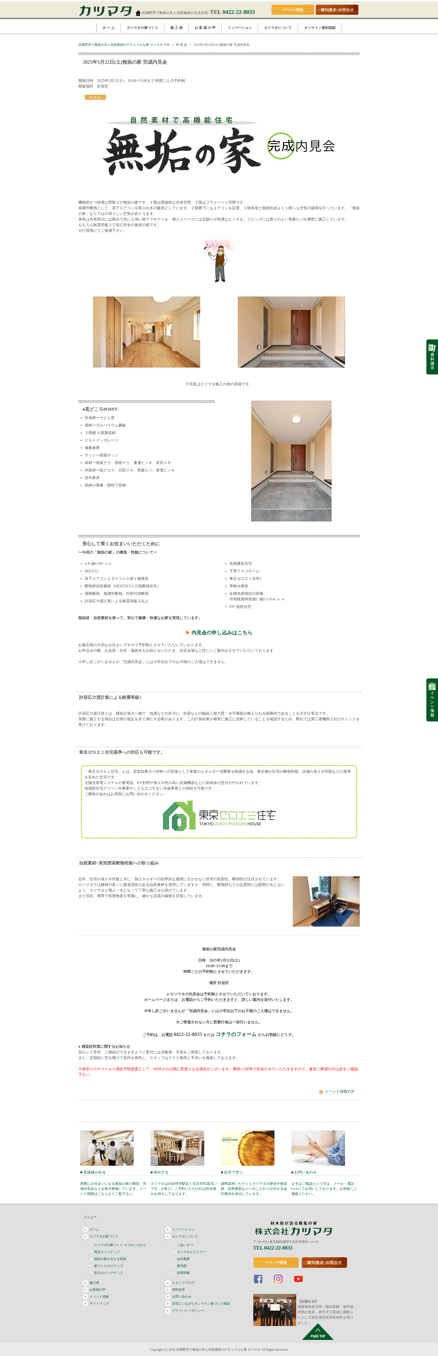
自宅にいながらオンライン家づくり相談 (201, 1303)
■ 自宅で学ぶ (254, 1183)
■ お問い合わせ (324, 1183)
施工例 (94, 1283)
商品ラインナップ (107, 1252)
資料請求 (178, 1290)
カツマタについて (278, 28)
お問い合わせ (181, 1296)
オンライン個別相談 (320, 28)
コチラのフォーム (236, 1034)
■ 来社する (184, 1183)
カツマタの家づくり (142, 28)
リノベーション (240, 28)
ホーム (94, 1229)
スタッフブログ (183, 1283)
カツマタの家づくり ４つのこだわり (120, 1245)
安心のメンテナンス (108, 1273)
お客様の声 (98, 1290)
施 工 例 (176, 28)
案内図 (182, 1266)
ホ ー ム (108, 28)
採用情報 (183, 1273)
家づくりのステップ (108, 1266)
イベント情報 (99, 1296)
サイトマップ (99, 1303)
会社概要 (183, 1259)
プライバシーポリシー (188, 1310)
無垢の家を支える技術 (110, 1259)
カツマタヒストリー (191, 1252)
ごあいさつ (185, 1245)
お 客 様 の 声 (205, 28)
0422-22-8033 (238, 12)
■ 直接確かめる (113, 1183)
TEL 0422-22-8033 (273, 1248)
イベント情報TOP (339, 1092)
